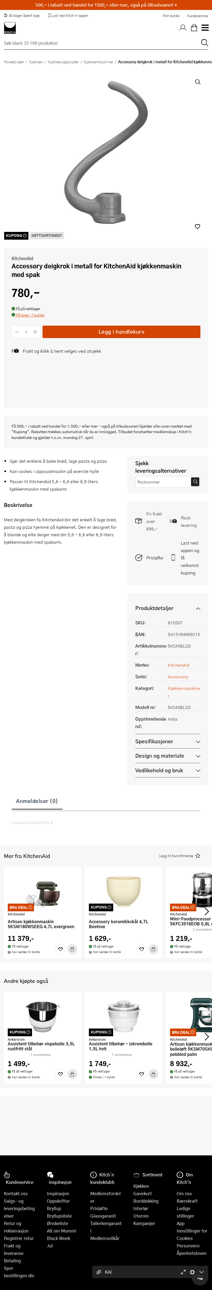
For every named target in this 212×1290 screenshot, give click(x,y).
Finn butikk (171, 15)
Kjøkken (36, 62)
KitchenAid (22, 258)
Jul (50, 1245)
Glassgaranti (103, 1216)
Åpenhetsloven (191, 1253)
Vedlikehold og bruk (159, 770)
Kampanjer (144, 1223)
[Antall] (26, 332)
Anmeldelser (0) (37, 801)
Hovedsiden (14, 62)
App (180, 1223)
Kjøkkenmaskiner (98, 62)
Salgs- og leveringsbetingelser (19, 1208)
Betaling (12, 1260)
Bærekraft (187, 1201)
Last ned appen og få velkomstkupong (190, 558)
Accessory (178, 676)
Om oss (184, 1193)
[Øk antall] (35, 332)
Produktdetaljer (154, 608)
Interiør (140, 1208)
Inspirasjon (58, 1193)
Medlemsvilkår (105, 1238)
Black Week (58, 1238)
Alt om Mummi (61, 1231)
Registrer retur (19, 1238)
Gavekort (142, 1193)
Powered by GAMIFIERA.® (32, 822)
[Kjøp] (72, 949)
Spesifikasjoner (154, 741)
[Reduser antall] (17, 332)
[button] (197, 226)
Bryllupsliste (59, 1216)
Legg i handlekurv (122, 332)
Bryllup (54, 1208)
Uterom (141, 1216)
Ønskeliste (57, 1223)
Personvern (188, 1245)
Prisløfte (154, 557)
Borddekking (145, 1201)
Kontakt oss (16, 1193)
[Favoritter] (60, 949)
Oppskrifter (58, 1201)
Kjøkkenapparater (63, 62)
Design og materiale (159, 756)
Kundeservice (197, 15)
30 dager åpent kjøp (22, 15)
